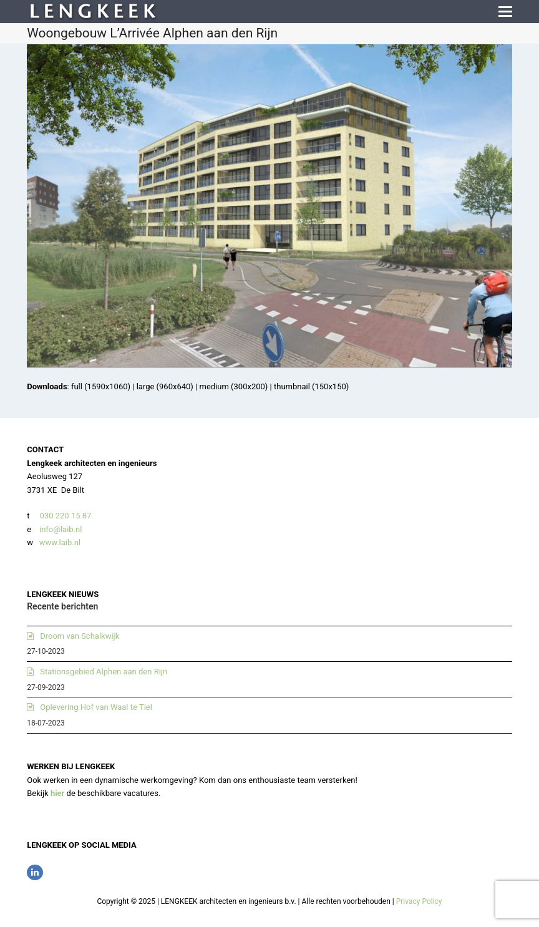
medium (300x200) (234, 386)
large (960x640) (165, 386)
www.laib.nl (58, 542)
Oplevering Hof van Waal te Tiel (96, 707)
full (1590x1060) (100, 386)
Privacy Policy (419, 901)
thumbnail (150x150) (311, 386)
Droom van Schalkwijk (79, 636)
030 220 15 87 (66, 515)
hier (58, 793)
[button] (505, 11)
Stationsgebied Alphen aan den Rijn (103, 671)
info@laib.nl (60, 529)
